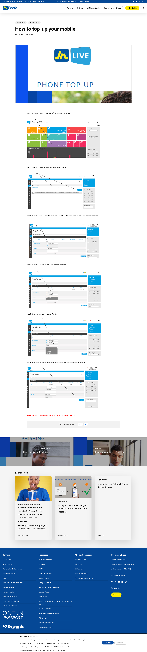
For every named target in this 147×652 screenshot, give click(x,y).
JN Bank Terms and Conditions (49, 587)
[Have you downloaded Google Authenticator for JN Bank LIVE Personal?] (73, 508)
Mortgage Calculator (45, 583)
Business (29, 507)
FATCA (41, 569)
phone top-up (21, 22)
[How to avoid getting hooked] (37, 451)
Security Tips (43, 596)
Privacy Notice (43, 618)
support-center (34, 22)
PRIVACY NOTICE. (59, 650)
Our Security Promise (46, 627)
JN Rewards (7, 560)
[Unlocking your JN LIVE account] (110, 451)
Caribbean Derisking (45, 573)
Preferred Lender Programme (12, 569)
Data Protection (44, 578)
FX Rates (42, 564)
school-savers (31, 514)
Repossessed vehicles (10, 596)
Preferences (122, 643)
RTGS (4, 578)
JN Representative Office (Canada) (122, 564)
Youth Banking (7, 564)
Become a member (45, 609)
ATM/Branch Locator (45, 560)
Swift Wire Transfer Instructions (13, 583)
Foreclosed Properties (10, 606)
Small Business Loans (31, 518)
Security (39, 514)
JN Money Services (81, 573)
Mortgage (32, 511)
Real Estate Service (9, 573)
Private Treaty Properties (11, 601)
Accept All (109, 643)
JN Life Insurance (81, 560)
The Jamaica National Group (84, 578)
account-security (23, 504)
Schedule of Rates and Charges (49, 613)
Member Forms (44, 592)
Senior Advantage (8, 587)
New (37, 511)
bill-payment (22, 507)
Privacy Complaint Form (46, 623)
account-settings (35, 504)
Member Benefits (8, 592)
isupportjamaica (23, 511)
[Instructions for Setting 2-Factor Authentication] (113, 508)
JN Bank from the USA (118, 560)
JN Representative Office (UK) (121, 569)
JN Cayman (78, 564)
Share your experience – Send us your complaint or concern (55, 602)
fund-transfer (37, 507)
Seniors (20, 518)
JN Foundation (79, 569)
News (41, 511)
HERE (46, 650)
